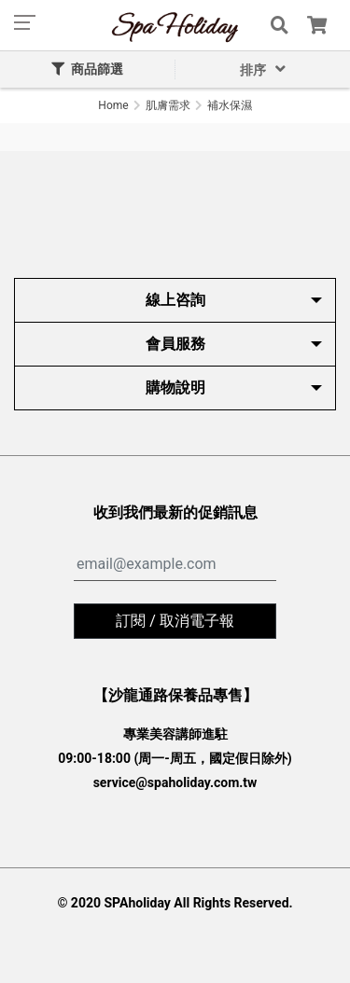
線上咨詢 (175, 300)
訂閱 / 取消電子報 (175, 621)
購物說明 (175, 387)
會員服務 (175, 344)
